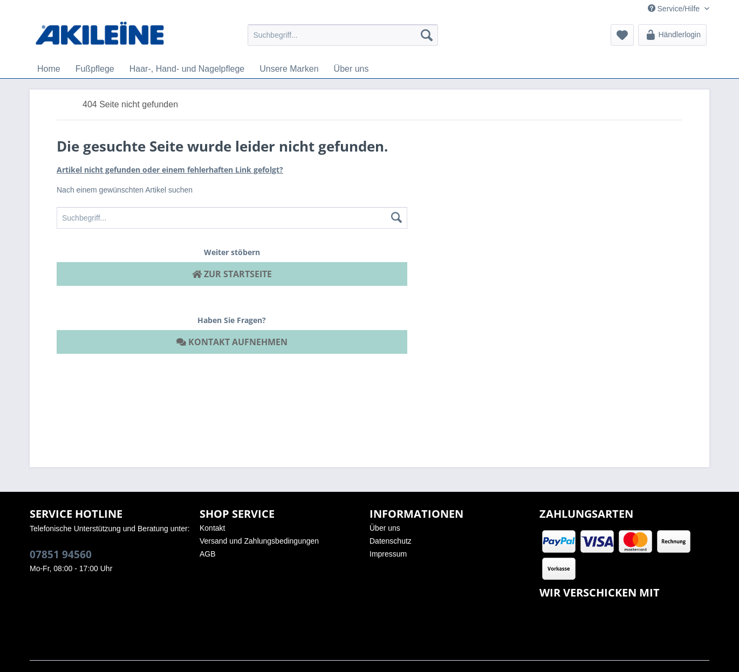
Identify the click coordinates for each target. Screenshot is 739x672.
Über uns (385, 528)
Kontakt (212, 528)
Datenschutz (391, 541)
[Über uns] (351, 69)
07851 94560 (61, 554)
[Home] (49, 69)
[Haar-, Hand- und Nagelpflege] (187, 69)
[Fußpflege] (95, 69)
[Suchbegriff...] (343, 35)
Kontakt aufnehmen (232, 342)
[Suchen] (426, 35)
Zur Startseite (232, 274)
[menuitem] (343, 35)
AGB (208, 554)
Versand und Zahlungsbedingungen (259, 541)
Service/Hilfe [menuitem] (675, 8)
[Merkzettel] (622, 35)
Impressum (388, 554)
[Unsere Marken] (289, 69)
